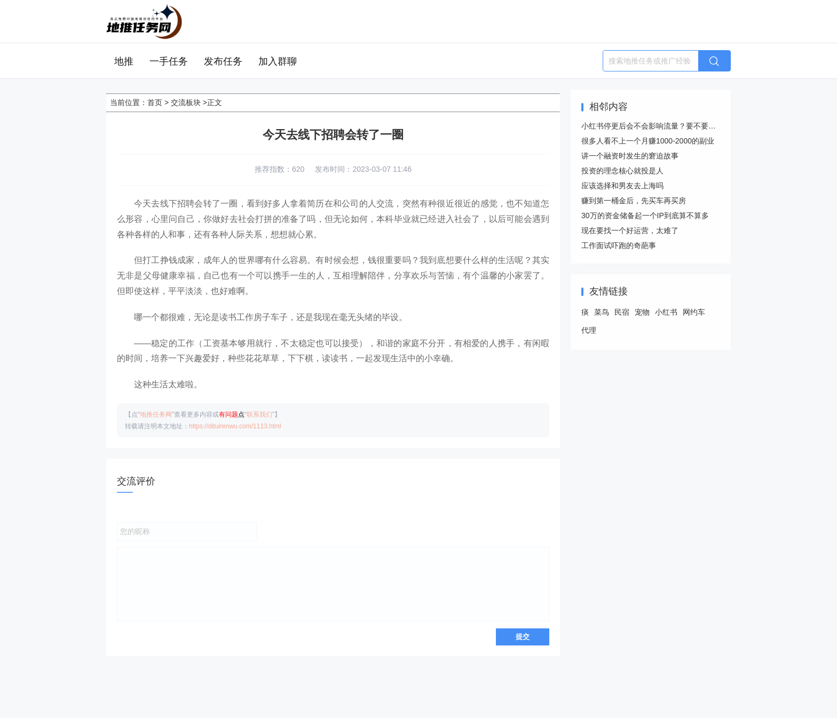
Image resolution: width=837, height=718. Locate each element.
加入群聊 (277, 61)
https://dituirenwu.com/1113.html (235, 426)
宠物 (642, 312)
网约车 (694, 312)
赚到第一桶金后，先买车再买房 (633, 200)
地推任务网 (156, 414)
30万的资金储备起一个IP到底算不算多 (645, 215)
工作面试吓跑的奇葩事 (618, 245)
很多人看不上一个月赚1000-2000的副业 (647, 141)
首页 (154, 102)
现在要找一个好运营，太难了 (629, 230)
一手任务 (168, 61)
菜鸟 (601, 312)
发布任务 (223, 61)
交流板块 (186, 102)
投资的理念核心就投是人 (622, 170)
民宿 (621, 312)
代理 (588, 330)
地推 (123, 61)
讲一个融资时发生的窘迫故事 (629, 155)
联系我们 (259, 414)
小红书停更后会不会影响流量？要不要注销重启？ (663, 126)
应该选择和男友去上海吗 (622, 185)
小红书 (666, 312)
